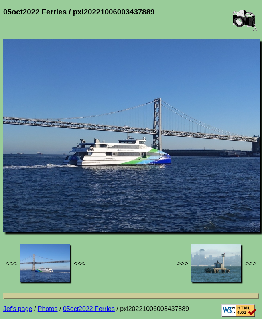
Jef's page (17, 308)
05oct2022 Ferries (89, 308)
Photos (48, 308)
